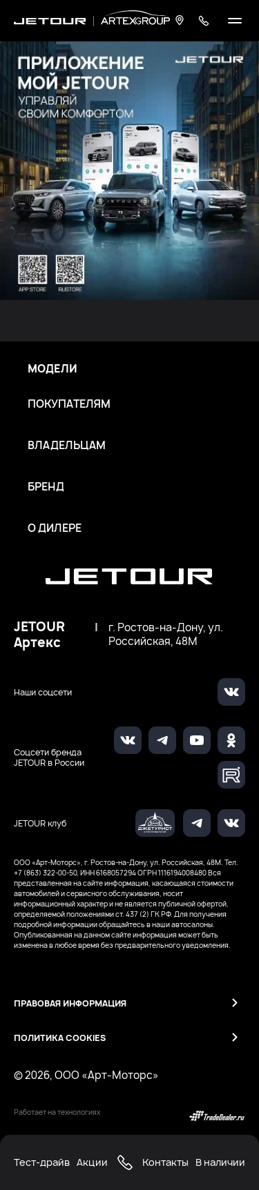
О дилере (54, 528)
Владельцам (67, 446)
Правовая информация (70, 1003)
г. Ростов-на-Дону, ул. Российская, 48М (165, 634)
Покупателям (69, 404)
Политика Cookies (60, 1038)
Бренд (46, 487)
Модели (52, 369)
